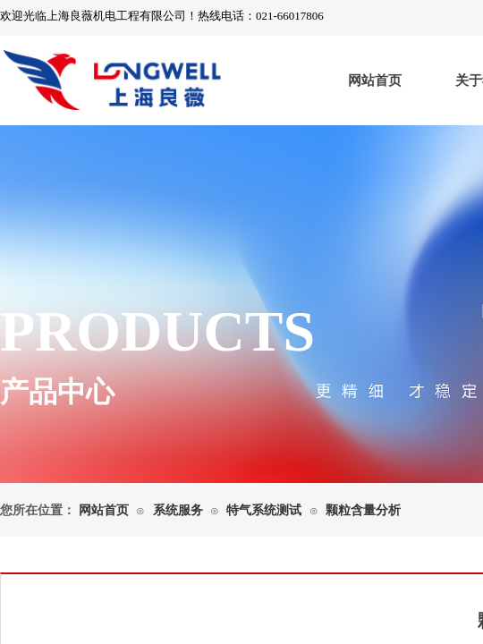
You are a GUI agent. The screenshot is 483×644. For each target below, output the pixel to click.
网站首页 (375, 80)
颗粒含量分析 (363, 510)
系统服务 (178, 510)
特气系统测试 (263, 510)
